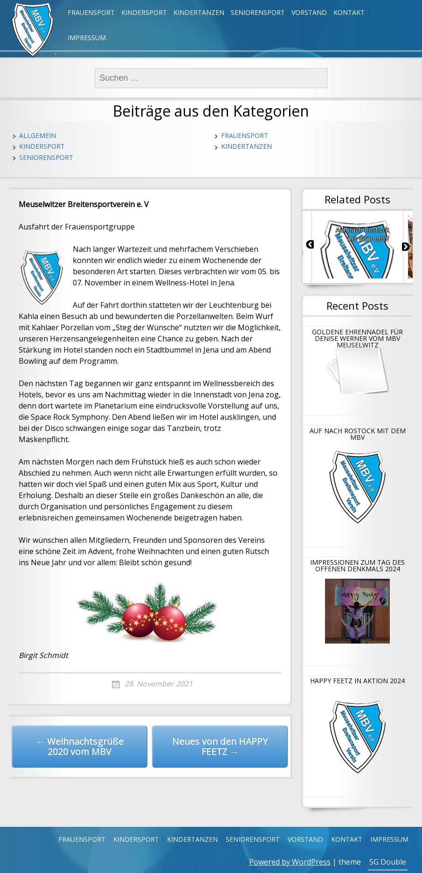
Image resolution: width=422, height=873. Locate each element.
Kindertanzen (198, 12)
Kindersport (144, 12)
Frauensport (91, 12)
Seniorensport (258, 12)
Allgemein (37, 135)
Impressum (87, 37)
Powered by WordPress (290, 862)
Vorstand (309, 12)
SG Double (387, 862)
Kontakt (349, 12)
